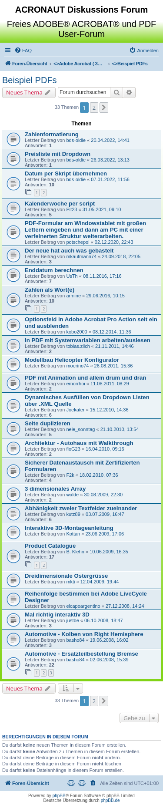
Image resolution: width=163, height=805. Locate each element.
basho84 (75, 640)
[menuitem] (23, 50)
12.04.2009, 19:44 (99, 581)
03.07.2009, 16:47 (105, 514)
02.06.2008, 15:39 (109, 659)
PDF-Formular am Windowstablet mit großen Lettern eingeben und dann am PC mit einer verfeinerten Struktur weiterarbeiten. (85, 229)
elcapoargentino (83, 606)
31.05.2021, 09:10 (102, 209)
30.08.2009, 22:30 (103, 494)
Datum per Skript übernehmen (66, 173)
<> (79, 63)
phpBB (59, 795)
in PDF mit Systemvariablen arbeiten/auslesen (87, 340)
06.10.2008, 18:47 (103, 620)
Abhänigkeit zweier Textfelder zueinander (81, 508)
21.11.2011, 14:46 (114, 346)
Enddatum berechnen (54, 270)
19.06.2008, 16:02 (109, 640)
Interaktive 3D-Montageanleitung (69, 528)
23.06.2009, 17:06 (104, 533)
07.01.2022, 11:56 (110, 179)
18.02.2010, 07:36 (99, 475)
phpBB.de (110, 800)
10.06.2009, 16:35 (109, 551)
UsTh (71, 276)
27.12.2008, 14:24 (125, 606)
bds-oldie (76, 140)
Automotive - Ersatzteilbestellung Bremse (81, 653)
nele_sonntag (80, 429)
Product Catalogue (50, 545)
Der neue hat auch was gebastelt (69, 250)
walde (72, 494)
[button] (104, 107)
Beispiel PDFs (29, 80)
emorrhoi (75, 383)
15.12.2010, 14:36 (109, 409)
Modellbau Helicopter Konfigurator (72, 360)
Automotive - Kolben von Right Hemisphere (84, 634)
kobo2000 (76, 331)
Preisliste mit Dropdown (57, 154)
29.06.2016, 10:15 (105, 295)
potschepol (77, 242)
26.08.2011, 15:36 (113, 365)
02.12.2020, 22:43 (114, 242)
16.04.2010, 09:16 (105, 448)
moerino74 (77, 365)
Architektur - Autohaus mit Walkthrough (79, 443)
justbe (72, 620)
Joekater (75, 409)
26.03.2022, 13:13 (110, 159)
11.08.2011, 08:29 (109, 383)
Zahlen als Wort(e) (49, 289)
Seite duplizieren (47, 423)
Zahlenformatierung (52, 134)
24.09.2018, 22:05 (121, 256)
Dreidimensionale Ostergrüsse (66, 576)
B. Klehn (75, 551)
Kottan (73, 533)
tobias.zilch (78, 346)
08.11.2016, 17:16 (102, 276)
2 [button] (94, 107)
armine (73, 295)
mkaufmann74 (81, 256)
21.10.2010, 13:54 (119, 429)
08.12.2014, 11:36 (112, 331)
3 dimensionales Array (55, 488)
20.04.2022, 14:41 (110, 140)
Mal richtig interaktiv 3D (57, 614)
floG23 (73, 448)
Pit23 (71, 209)
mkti (70, 581)
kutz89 (73, 514)
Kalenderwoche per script (60, 203)
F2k (70, 475)
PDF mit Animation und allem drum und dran (85, 377)
